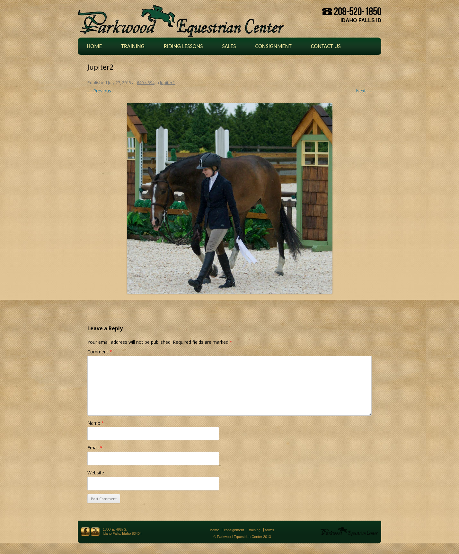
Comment (99, 352)
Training (133, 46)
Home (94, 46)
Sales (229, 46)
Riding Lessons (183, 46)
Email (94, 448)
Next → (364, 91)
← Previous (99, 91)
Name (95, 423)
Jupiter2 (167, 82)
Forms (269, 530)
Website (95, 473)
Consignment (273, 46)
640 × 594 (145, 82)
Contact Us (326, 46)
